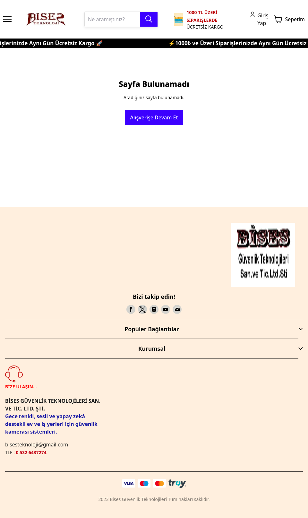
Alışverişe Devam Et (154, 117)
